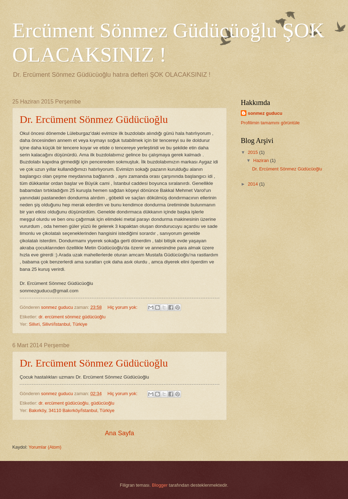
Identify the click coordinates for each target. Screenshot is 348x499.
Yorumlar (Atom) (44, 447)
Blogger (159, 485)
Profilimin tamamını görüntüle (270, 122)
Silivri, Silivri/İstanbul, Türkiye (58, 324)
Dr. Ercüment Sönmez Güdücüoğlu (94, 119)
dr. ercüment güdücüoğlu (64, 403)
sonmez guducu (265, 113)
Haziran (261, 160)
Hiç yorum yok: (123, 307)
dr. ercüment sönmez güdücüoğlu (72, 316)
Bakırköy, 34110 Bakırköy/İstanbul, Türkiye (72, 410)
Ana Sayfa (119, 433)
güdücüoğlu (103, 403)
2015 (253, 152)
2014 (253, 184)
